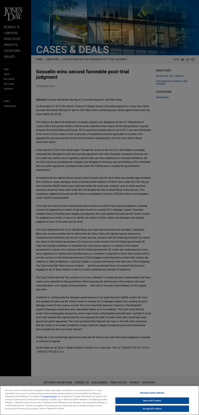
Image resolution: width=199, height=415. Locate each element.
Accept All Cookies (152, 411)
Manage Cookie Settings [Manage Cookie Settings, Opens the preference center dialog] (152, 395)
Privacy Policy (50, 399)
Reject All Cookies (152, 403)
